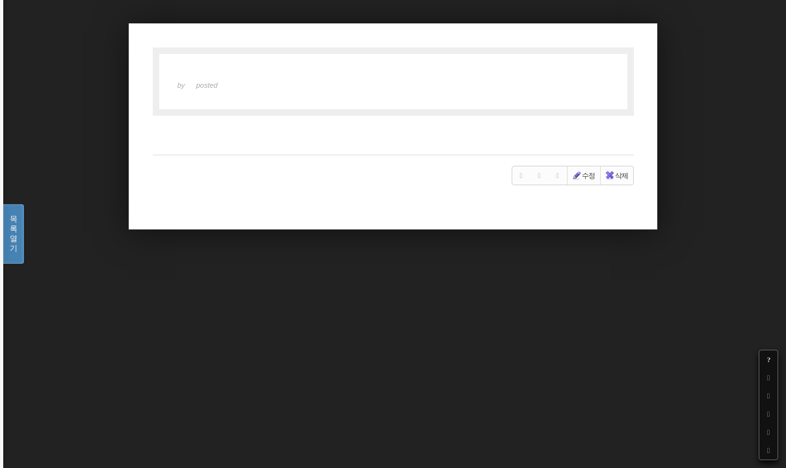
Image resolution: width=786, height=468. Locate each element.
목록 (14, 234)
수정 (583, 175)
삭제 (616, 175)
